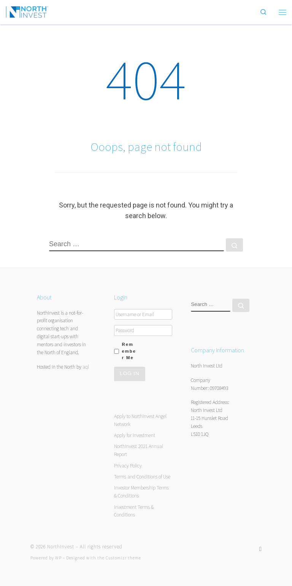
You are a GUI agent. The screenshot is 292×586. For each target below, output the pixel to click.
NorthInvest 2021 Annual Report (138, 450)
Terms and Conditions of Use (142, 476)
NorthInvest (60, 546)
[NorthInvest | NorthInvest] (27, 11)
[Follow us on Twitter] (260, 549)
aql (86, 366)
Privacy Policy (128, 465)
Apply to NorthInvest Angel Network (140, 420)
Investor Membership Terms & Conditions (141, 491)
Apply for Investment (134, 435)
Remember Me (129, 351)
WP (58, 558)
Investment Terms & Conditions (134, 511)
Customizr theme (123, 558)
